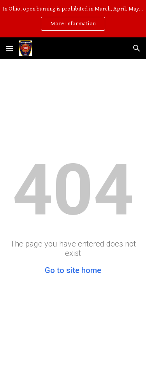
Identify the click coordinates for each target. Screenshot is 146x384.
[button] (9, 48)
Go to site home (73, 270)
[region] (73, 18)
